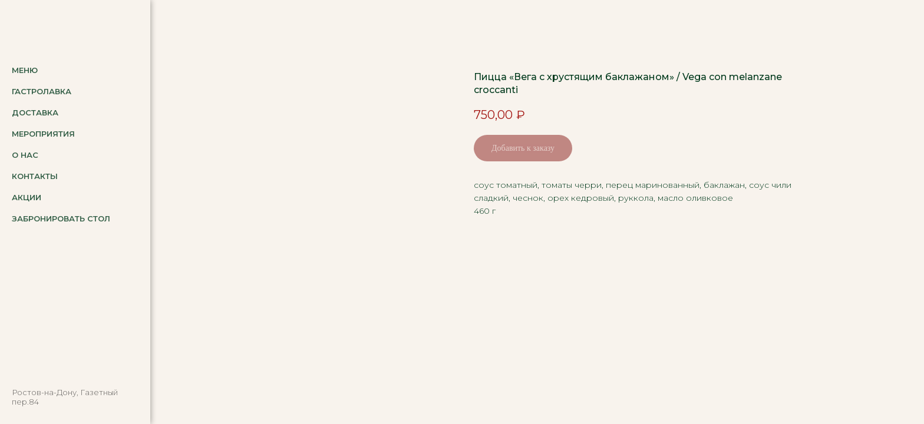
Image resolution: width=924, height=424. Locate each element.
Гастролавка (41, 91)
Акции (26, 197)
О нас (25, 155)
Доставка (35, 112)
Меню (25, 70)
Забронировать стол (61, 218)
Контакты (35, 176)
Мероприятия (43, 133)
